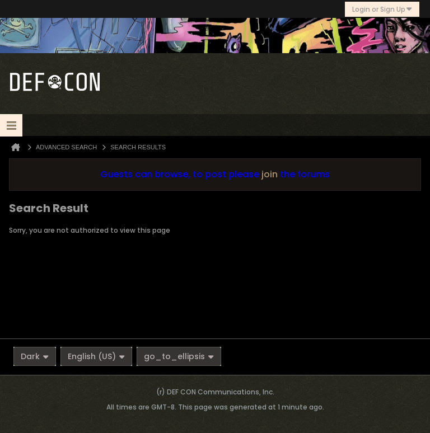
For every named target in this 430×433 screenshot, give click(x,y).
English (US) (96, 356)
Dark (35, 356)
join (269, 174)
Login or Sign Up (382, 9)
